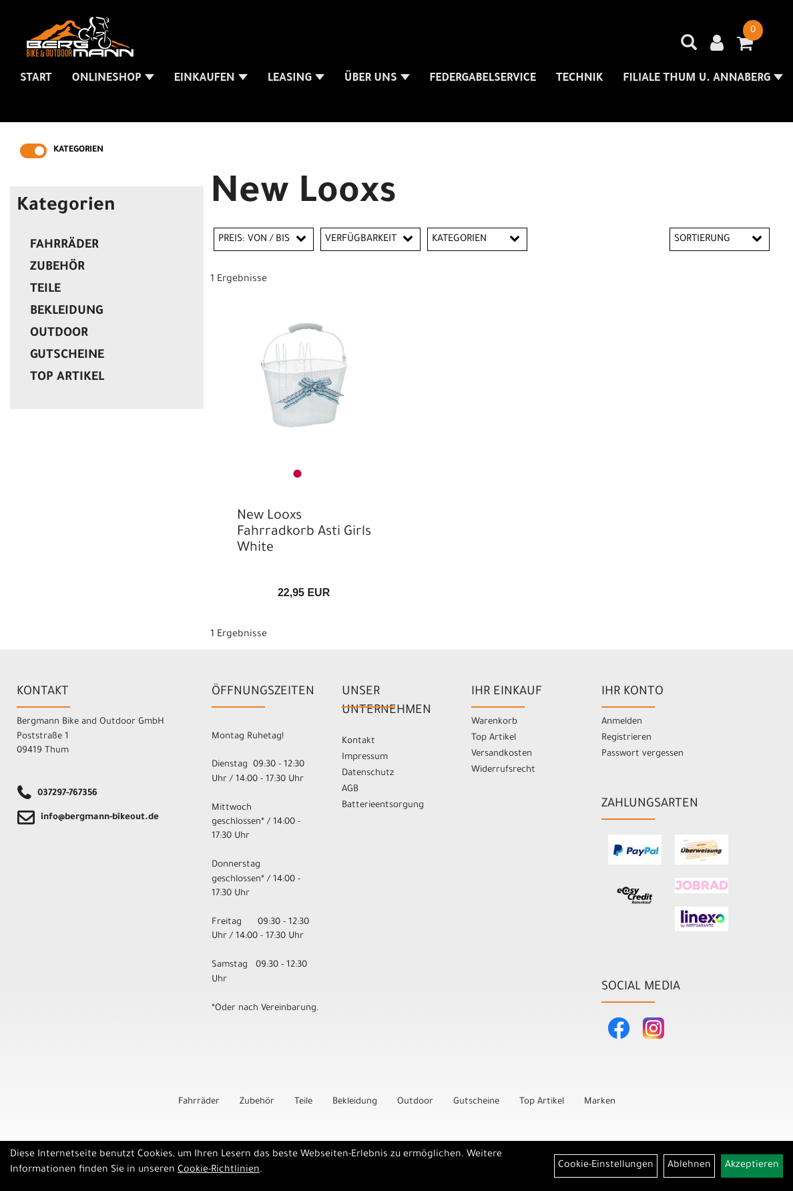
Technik (579, 79)
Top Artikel (67, 378)
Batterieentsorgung (383, 805)
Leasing (296, 79)
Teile (45, 289)
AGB (350, 789)
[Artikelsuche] (689, 47)
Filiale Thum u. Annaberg (703, 79)
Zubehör (57, 267)
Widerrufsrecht (503, 770)
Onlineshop (113, 79)
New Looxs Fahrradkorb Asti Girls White (304, 532)
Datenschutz (368, 773)
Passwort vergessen (642, 754)
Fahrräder (64, 245)
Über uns (377, 79)
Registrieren (626, 738)
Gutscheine (67, 356)
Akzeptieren (752, 1165)
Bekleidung (66, 311)
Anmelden (621, 722)
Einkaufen (211, 79)
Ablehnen (689, 1165)
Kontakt (358, 741)
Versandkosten (501, 754)
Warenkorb (494, 722)
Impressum (365, 757)
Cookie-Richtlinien (219, 1170)
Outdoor (59, 333)
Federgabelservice (483, 79)
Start (36, 79)
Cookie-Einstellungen (605, 1165)
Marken (599, 1102)
